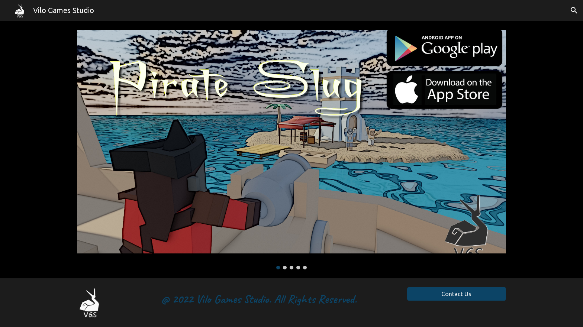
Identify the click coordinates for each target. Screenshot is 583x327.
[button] (574, 10)
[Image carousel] (291, 149)
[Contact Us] (457, 294)
